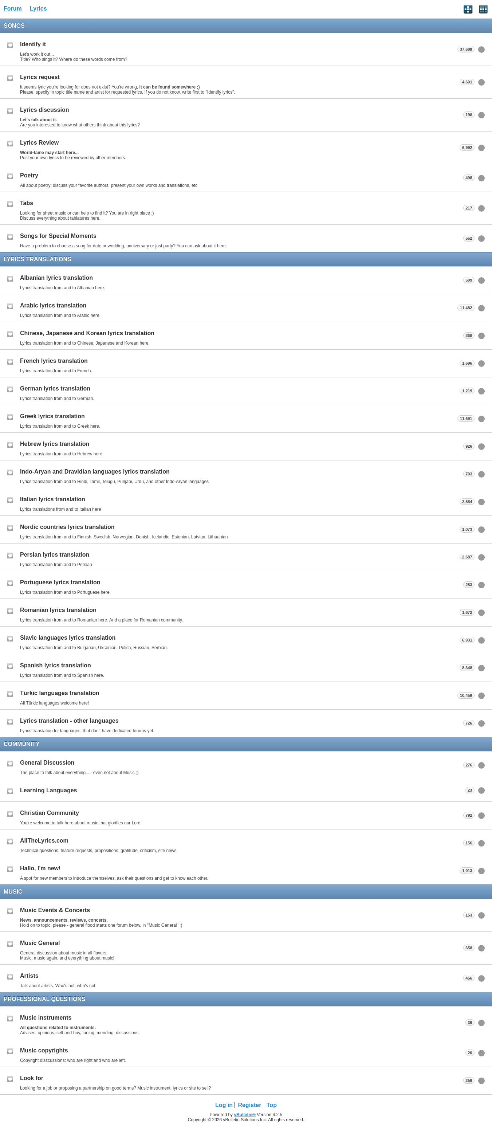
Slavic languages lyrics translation (67, 638)
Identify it (33, 44)
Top (272, 1105)
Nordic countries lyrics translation (67, 527)
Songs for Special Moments (58, 236)
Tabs (26, 203)
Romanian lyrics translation (58, 610)
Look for (31, 1078)
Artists (29, 976)
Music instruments (45, 1018)
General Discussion (47, 763)
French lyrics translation (54, 361)
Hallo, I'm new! (40, 868)
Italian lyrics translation (52, 499)
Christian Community (49, 813)
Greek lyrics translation (52, 416)
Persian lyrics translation (54, 555)
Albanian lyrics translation (56, 278)
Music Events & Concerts (55, 910)
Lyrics (38, 8)
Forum (13, 8)
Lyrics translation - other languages (69, 721)
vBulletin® (245, 1114)
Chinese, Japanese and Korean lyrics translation (87, 333)
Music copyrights (44, 1050)
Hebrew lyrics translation (54, 444)
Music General (40, 943)
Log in (224, 1105)
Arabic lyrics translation (53, 305)
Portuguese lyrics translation (60, 582)
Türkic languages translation (59, 693)
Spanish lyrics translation (55, 665)
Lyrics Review (39, 143)
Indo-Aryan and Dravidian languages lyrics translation (95, 471)
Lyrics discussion (44, 110)
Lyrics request (40, 77)
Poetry (29, 175)
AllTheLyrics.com (44, 840)
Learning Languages (48, 790)
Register (249, 1105)
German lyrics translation (55, 388)
